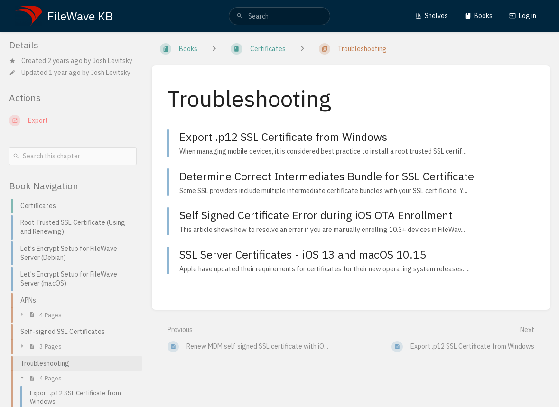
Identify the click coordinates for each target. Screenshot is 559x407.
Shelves (431, 15)
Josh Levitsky (112, 60)
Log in (522, 15)
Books (479, 15)
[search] (279, 16)
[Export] (72, 120)
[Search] (239, 16)
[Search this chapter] (73, 156)
